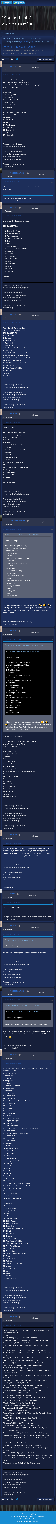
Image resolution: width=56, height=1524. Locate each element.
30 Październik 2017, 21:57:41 (12, 1325)
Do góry (5, 1499)
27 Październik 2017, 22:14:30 (12, 323)
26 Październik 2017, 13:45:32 (12, 181)
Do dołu (5, 59)
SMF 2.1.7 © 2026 (22, 1519)
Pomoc (18, 1514)
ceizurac (14, 66)
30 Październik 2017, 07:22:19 (12, 934)
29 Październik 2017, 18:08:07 (12, 843)
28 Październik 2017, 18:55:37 (12, 529)
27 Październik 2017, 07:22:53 (12, 216)
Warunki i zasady (27, 1514)
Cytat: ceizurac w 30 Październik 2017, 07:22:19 (22, 1005)
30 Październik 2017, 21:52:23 (12, 1063)
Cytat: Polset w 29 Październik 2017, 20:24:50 (21, 940)
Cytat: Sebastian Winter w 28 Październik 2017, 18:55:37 (25, 645)
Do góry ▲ (36, 1514)
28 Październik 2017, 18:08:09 (12, 422)
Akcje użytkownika (46, 59)
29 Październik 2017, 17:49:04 (12, 639)
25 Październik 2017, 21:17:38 (12, 75)
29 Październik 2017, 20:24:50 (12, 902)
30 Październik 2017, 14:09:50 (12, 999)
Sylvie (30, 42)
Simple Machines (34, 1519)
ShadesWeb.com (34, 1521)
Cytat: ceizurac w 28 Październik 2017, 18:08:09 (22, 535)
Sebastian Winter (18, 173)
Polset (13, 894)
